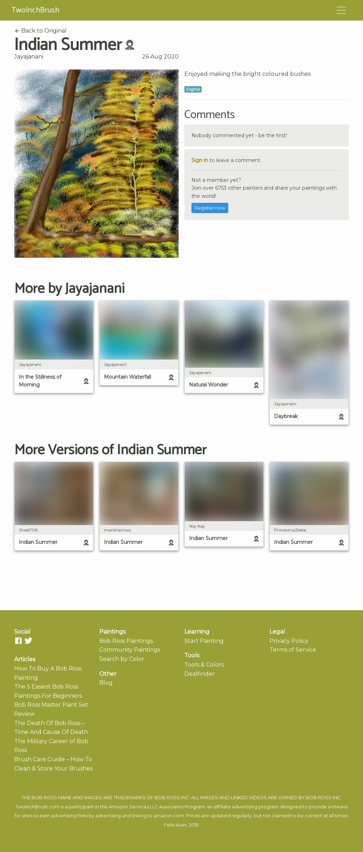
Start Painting (204, 640)
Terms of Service (292, 649)
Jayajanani (28, 56)
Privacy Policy (288, 640)
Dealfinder (199, 673)
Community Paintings (129, 649)
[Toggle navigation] (341, 10)
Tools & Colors (204, 664)
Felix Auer (175, 825)
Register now (210, 208)
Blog (106, 682)
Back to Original (40, 30)
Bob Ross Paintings (126, 640)
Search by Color (121, 659)
